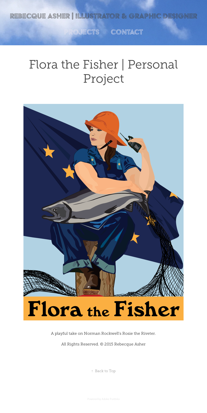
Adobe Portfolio (111, 399)
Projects (81, 32)
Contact (127, 32)
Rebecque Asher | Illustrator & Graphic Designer (103, 16)
